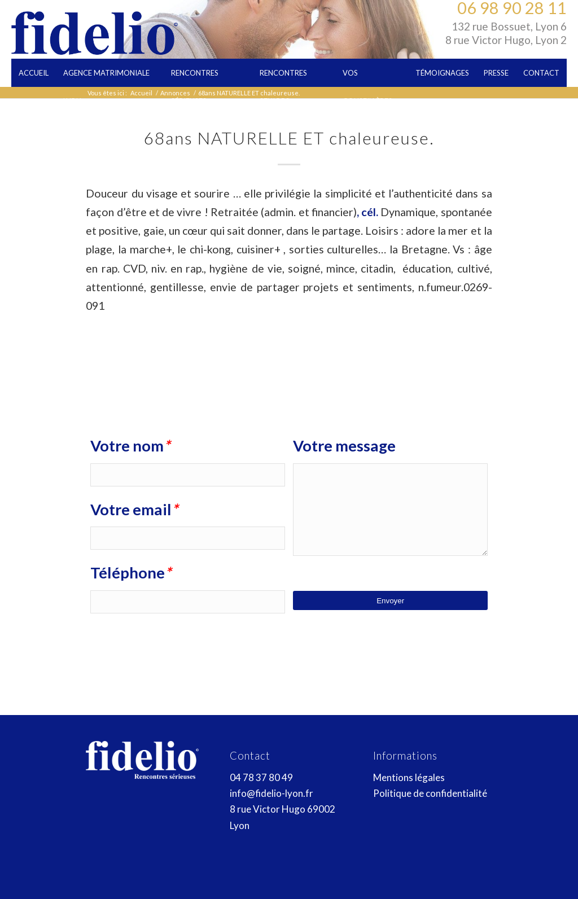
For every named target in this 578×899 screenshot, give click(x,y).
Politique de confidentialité (430, 793)
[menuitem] (33, 73)
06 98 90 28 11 (512, 8)
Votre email (134, 510)
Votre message (344, 446)
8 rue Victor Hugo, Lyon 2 (506, 39)
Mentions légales (409, 777)
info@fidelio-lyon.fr (271, 793)
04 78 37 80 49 (261, 777)
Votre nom (130, 446)
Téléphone (130, 573)
